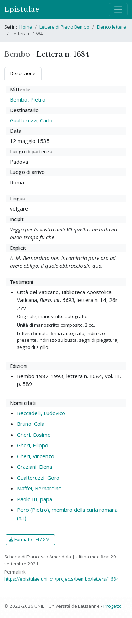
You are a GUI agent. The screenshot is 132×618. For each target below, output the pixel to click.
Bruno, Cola (30, 423)
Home (25, 27)
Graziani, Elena (34, 466)
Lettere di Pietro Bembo (64, 27)
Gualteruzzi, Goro (38, 477)
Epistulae (21, 9)
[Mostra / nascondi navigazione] (118, 9)
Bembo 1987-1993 (40, 376)
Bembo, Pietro (27, 99)
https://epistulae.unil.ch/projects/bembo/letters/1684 (61, 579)
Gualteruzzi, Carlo (31, 120)
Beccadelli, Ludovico (41, 413)
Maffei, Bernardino (39, 488)
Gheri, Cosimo (34, 434)
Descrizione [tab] (23, 73)
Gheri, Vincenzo (35, 456)
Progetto (112, 606)
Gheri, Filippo (32, 445)
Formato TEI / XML (30, 539)
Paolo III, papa (34, 499)
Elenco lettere (111, 27)
